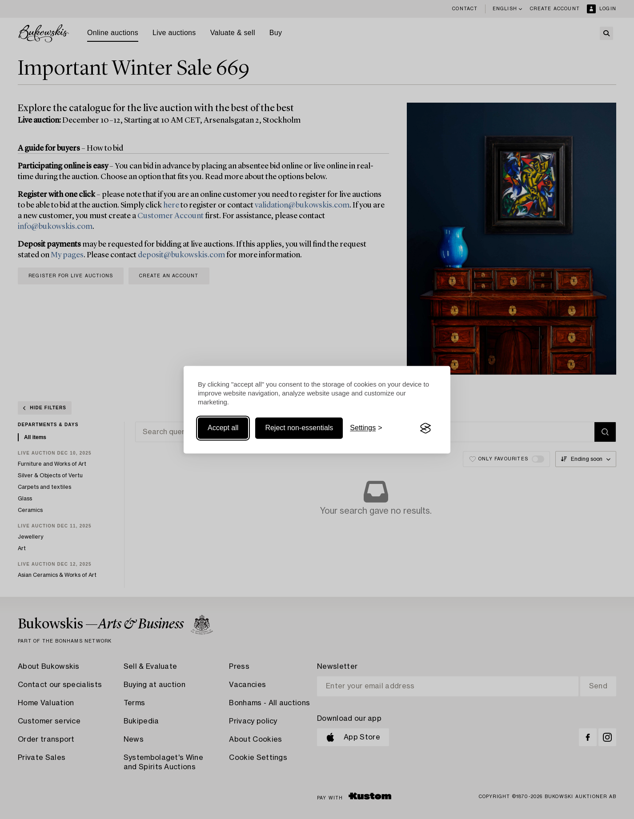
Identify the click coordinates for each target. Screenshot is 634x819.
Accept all (223, 428)
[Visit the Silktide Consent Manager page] (425, 428)
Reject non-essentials (299, 428)
